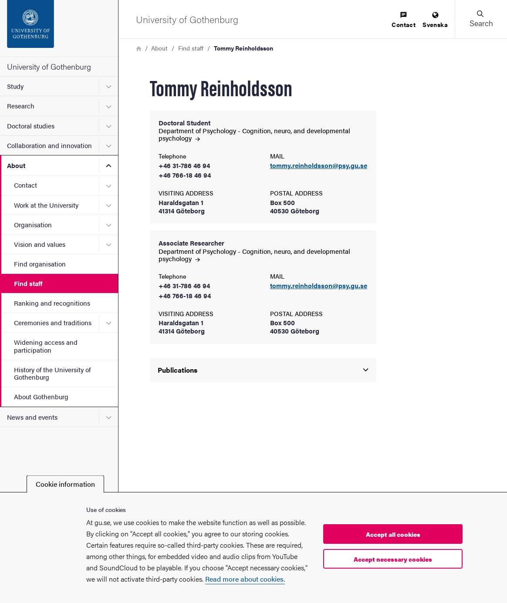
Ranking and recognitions (52, 302)
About (16, 165)
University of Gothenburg (49, 66)
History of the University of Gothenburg (52, 373)
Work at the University (46, 204)
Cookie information (65, 484)
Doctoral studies (30, 125)
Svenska (435, 20)
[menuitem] (403, 20)
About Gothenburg (41, 396)
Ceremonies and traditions (52, 322)
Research (20, 105)
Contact (25, 184)
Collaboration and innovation (49, 145)
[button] (481, 19)
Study (15, 86)
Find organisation (40, 263)
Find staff (28, 283)
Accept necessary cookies (393, 559)
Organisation (33, 224)
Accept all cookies (393, 534)
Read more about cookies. (245, 579)
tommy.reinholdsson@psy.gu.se (318, 166)
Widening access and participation (46, 345)
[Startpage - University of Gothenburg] (59, 28)
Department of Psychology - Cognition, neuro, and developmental (254, 134)
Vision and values (39, 244)
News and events (32, 416)
